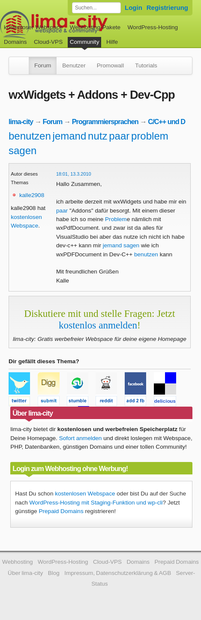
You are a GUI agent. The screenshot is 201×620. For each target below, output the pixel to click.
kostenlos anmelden (98, 325)
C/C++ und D (166, 121)
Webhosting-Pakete (95, 27)
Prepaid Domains (61, 511)
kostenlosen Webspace (85, 493)
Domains (15, 42)
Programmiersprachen (105, 121)
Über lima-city (25, 573)
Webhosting (17, 562)
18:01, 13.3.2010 (73, 173)
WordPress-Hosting (152, 27)
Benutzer (73, 65)
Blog (54, 573)
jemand (70, 136)
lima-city (21, 121)
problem (149, 136)
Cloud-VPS (48, 42)
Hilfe (112, 42)
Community (84, 42)
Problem (116, 219)
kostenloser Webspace (33, 27)
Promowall (110, 65)
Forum (42, 65)
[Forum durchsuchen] (96, 7)
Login (133, 7)
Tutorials (146, 65)
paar (119, 136)
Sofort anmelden (80, 438)
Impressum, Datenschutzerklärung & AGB (117, 573)
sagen (22, 150)
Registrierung (167, 7)
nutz (97, 136)
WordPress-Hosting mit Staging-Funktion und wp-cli (96, 502)
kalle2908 (31, 195)
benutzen (30, 136)
